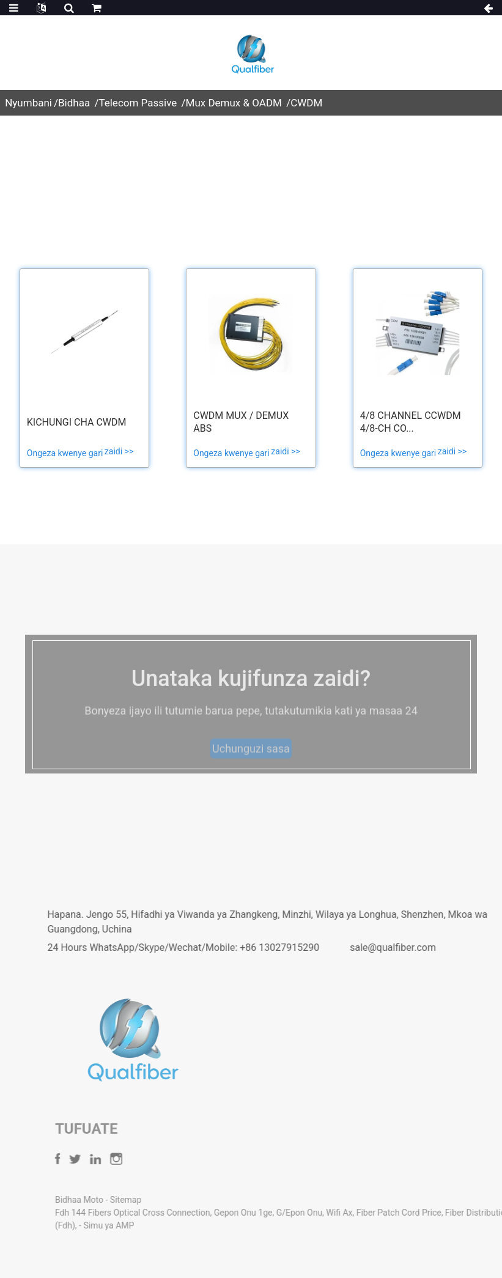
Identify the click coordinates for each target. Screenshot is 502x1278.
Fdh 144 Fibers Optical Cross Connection (171, 1212)
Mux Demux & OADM (234, 103)
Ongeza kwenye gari (66, 453)
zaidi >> (119, 451)
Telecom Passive (137, 103)
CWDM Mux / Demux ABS (241, 422)
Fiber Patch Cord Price (438, 1212)
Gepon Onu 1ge (282, 1212)
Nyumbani (28, 103)
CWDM (306, 103)
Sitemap (164, 1200)
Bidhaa (74, 103)
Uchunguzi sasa (251, 760)
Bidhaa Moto (119, 1200)
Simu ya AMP (148, 1225)
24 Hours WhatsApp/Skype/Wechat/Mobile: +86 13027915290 (209, 947)
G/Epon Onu (338, 1212)
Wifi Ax (379, 1212)
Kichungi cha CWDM (77, 422)
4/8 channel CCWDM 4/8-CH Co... (410, 422)
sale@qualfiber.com (418, 947)
